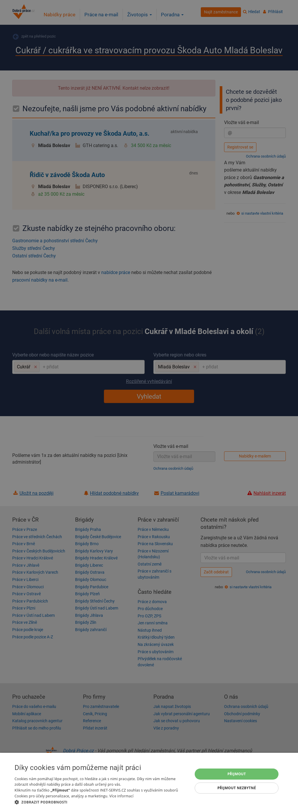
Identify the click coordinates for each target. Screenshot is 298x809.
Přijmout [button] (236, 773)
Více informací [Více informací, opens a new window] (121, 796)
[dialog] (149, 781)
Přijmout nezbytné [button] (236, 787)
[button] (101, 802)
